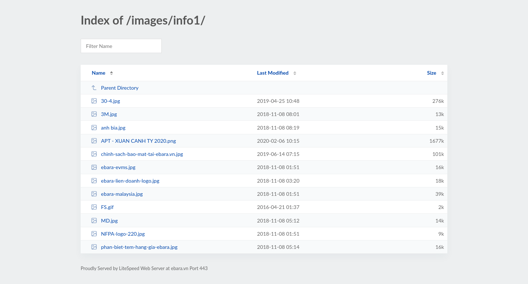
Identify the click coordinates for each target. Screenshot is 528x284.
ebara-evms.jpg (113, 167)
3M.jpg (104, 114)
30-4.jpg (105, 101)
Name (98, 73)
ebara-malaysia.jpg (117, 194)
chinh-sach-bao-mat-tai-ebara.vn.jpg (137, 154)
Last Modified (273, 73)
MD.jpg (104, 220)
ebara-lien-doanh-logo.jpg (125, 181)
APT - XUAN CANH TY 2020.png (133, 141)
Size (431, 73)
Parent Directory (115, 88)
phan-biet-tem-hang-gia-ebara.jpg (134, 247)
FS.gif (102, 207)
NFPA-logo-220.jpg (118, 234)
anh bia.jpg (108, 127)
